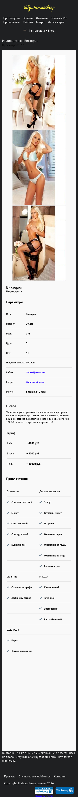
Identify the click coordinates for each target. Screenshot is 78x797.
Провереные (11, 22)
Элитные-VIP (59, 18)
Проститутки (11, 18)
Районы (28, 22)
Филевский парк (35, 382)
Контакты (60, 776)
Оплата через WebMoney (35, 776)
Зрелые (28, 18)
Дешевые (42, 18)
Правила (9, 776)
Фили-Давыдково (35, 372)
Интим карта (56, 22)
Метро (40, 22)
